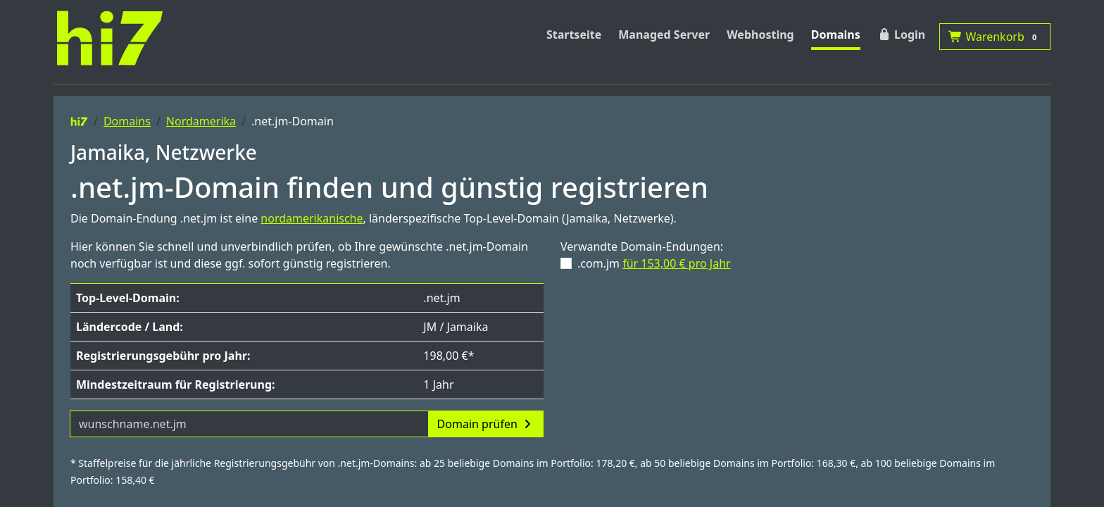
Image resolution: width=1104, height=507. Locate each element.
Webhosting (760, 34)
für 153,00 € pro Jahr (676, 263)
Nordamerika (201, 121)
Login (901, 34)
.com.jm (654, 263)
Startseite (573, 34)
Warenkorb (994, 36)
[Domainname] (249, 424)
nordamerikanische (312, 218)
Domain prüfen (485, 424)
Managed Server (664, 34)
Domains (835, 34)
